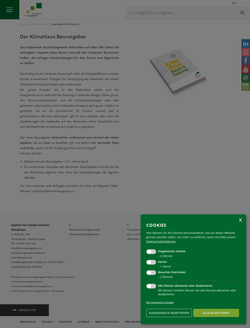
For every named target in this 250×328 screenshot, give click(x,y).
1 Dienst (164, 266)
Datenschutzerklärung (160, 241)
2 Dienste (165, 256)
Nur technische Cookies (160, 302)
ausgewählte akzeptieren (169, 312)
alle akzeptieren (216, 312)
